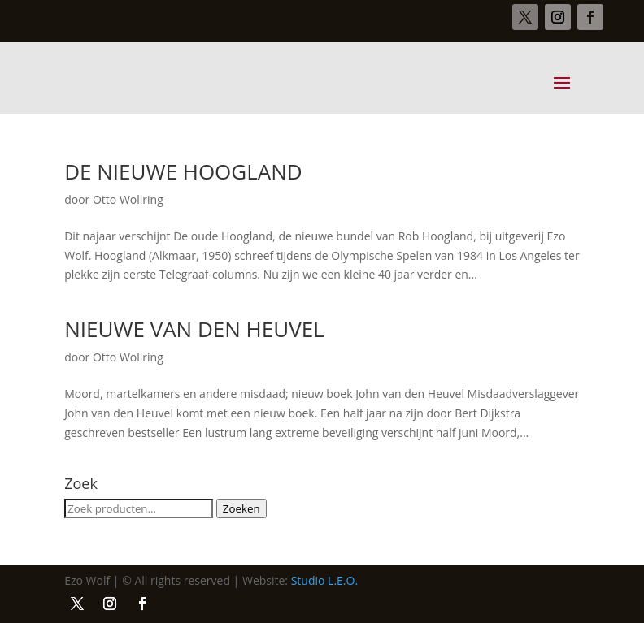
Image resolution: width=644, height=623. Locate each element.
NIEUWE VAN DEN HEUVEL (194, 329)
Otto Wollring (128, 199)
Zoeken (241, 508)
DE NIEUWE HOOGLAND (183, 171)
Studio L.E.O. (324, 580)
